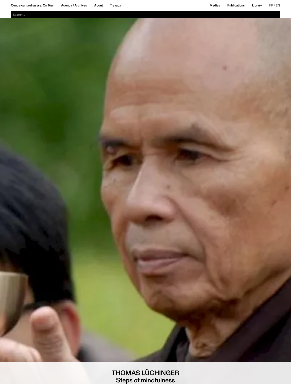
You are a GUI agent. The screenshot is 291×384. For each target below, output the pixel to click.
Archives (81, 5)
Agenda (66, 5)
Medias (215, 5)
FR (271, 5)
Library (257, 5)
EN (278, 5)
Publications (236, 5)
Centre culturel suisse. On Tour (32, 5)
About (98, 5)
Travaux (115, 5)
